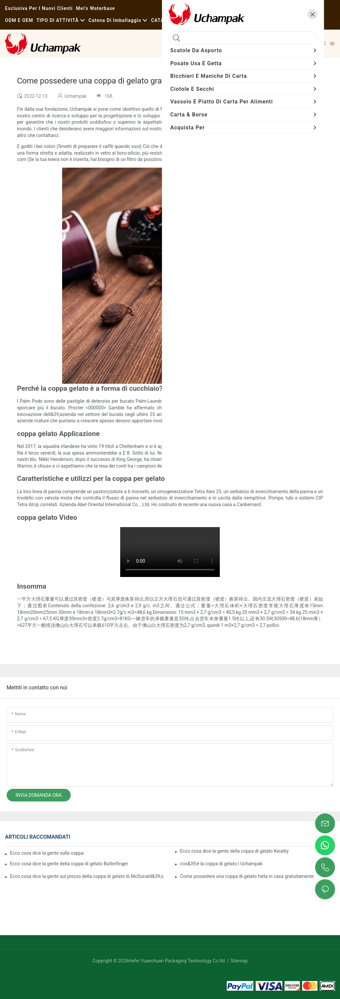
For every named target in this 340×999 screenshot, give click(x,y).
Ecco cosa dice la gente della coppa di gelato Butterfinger (69, 863)
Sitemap (238, 960)
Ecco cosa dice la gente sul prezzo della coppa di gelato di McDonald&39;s (86, 876)
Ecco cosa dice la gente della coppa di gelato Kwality (234, 851)
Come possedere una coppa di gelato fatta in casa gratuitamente (246, 876)
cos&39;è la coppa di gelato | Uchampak (221, 863)
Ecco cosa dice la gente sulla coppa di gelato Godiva (47, 853)
